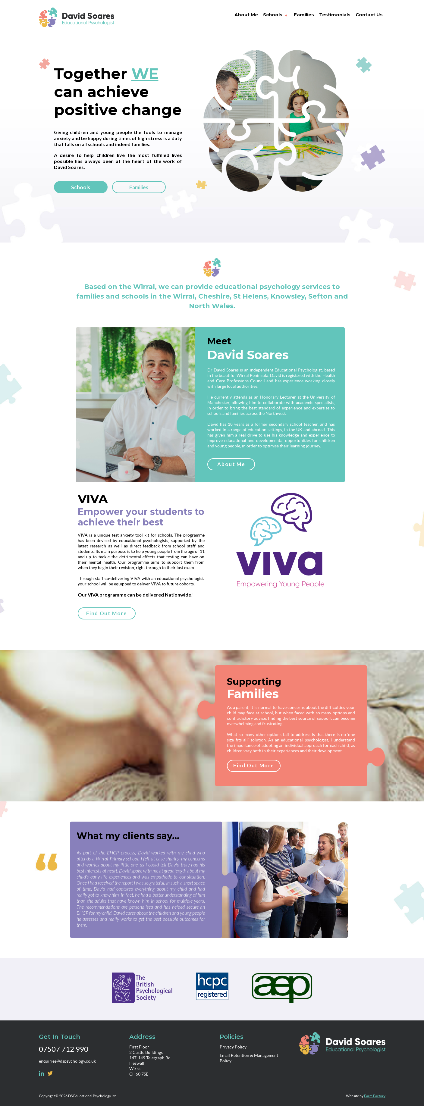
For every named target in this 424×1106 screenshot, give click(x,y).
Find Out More (106, 613)
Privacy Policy (233, 1047)
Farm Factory (374, 1096)
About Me (231, 464)
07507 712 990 (63, 1049)
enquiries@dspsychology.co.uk (67, 1061)
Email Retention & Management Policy (249, 1058)
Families (138, 187)
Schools (80, 187)
